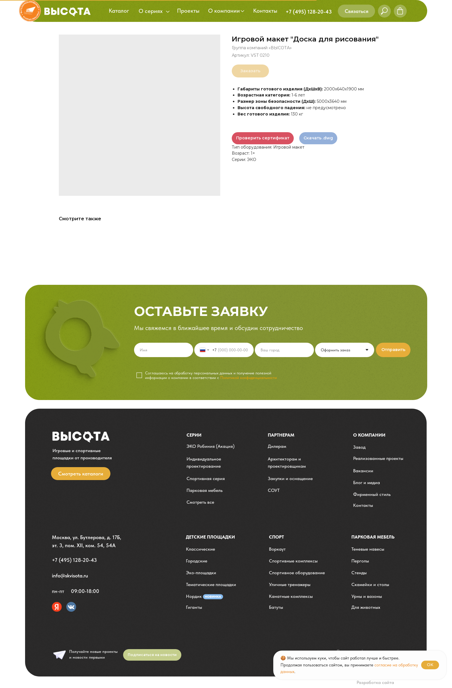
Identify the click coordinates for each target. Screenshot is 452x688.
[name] (163, 350)
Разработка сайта (375, 682)
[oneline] (284, 350)
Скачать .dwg (318, 138)
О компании (369, 435)
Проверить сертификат (262, 138)
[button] (356, 11)
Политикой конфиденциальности (248, 377)
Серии (194, 435)
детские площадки (210, 537)
